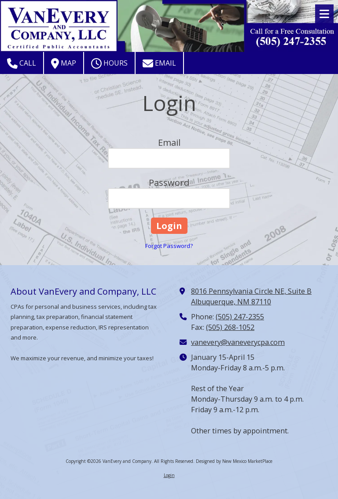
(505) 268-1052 (230, 327)
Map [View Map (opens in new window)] (63, 63)
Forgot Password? (169, 246)
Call (21, 63)
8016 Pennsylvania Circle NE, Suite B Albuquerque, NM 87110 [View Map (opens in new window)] (251, 296)
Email (159, 63)
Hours (109, 63)
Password (169, 183)
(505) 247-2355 (240, 317)
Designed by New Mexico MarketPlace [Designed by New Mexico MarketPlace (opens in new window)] (234, 461)
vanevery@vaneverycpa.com (238, 342)
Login (169, 475)
